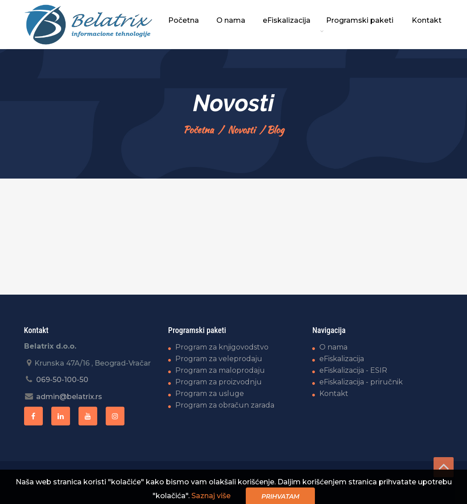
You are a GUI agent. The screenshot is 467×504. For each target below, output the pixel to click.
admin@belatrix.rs (69, 396)
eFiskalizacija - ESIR (353, 370)
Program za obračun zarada (224, 405)
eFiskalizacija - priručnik (361, 382)
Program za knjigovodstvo (222, 347)
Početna (198, 130)
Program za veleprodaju (218, 358)
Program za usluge (209, 393)
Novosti (241, 130)
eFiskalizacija (341, 358)
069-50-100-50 (62, 379)
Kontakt (333, 393)
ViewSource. (423, 482)
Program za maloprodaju (220, 370)
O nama (333, 347)
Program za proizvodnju (218, 382)
